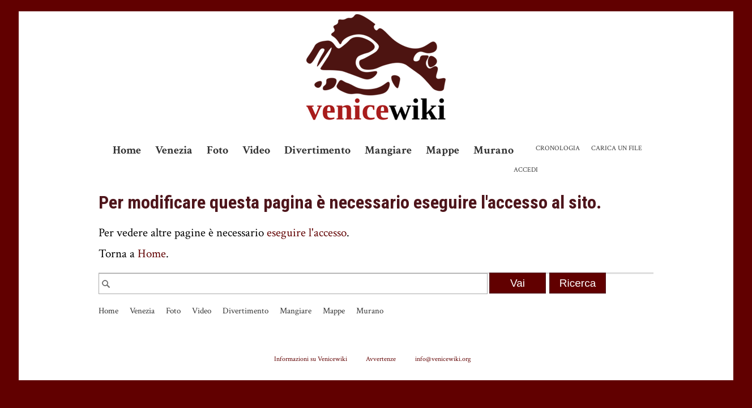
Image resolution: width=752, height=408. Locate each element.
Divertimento (317, 150)
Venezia (174, 150)
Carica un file (616, 148)
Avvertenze (381, 358)
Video (256, 150)
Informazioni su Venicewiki (310, 358)
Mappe (442, 150)
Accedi (526, 169)
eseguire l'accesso (307, 232)
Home (127, 150)
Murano (493, 150)
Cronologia (558, 148)
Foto (217, 150)
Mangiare (388, 150)
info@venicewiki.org (443, 358)
